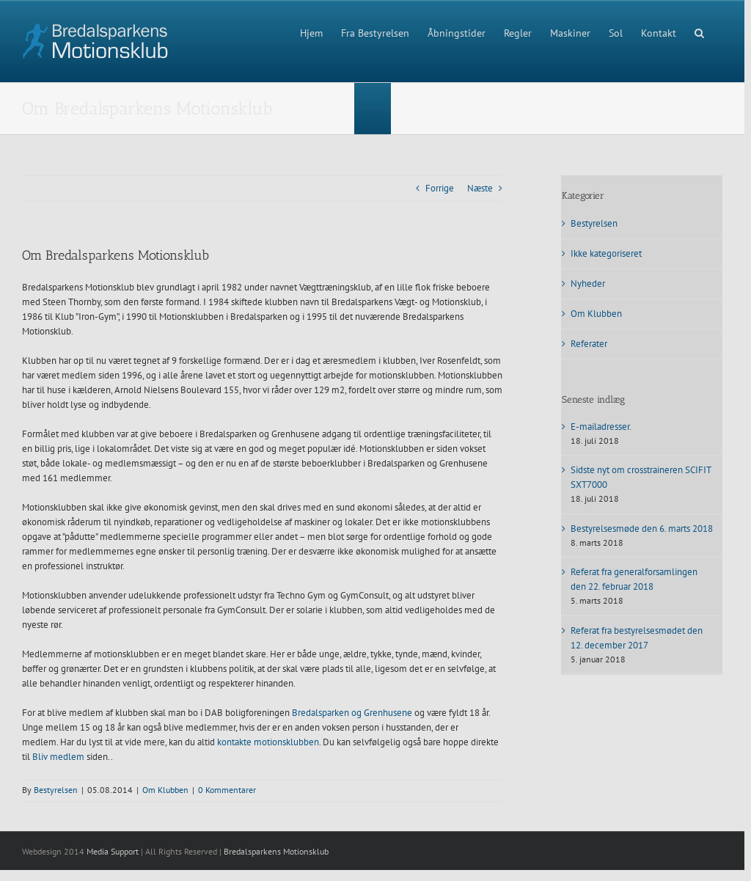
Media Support (113, 851)
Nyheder (588, 283)
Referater (589, 343)
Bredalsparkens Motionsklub (276, 851)
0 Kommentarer (227, 789)
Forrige (439, 188)
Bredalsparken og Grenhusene (352, 712)
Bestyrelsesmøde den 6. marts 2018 (642, 528)
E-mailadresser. (601, 426)
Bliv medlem (58, 756)
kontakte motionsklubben (268, 742)
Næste (480, 188)
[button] (699, 31)
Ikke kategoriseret (606, 253)
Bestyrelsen (56, 789)
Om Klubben (165, 789)
